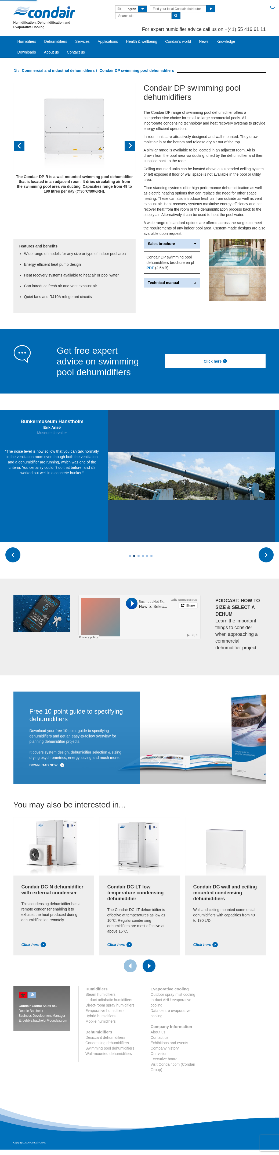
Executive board (164, 1061)
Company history (165, 1050)
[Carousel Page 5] (147, 559)
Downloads (26, 52)
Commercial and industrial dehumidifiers (58, 70)
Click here (215, 361)
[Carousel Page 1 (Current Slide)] (130, 559)
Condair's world (178, 41)
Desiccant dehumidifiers (105, 1040)
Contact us (76, 52)
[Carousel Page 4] (143, 559)
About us (51, 52)
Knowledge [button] (225, 41)
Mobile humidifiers (100, 1024)
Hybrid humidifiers (100, 1018)
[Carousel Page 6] (151, 559)
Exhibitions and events (169, 1045)
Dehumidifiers (55, 41)
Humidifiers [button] (26, 41)
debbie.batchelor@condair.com (45, 1023)
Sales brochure (172, 244)
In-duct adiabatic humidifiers (108, 1002)
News (203, 41)
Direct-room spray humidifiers (110, 1007)
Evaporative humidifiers (105, 1013)
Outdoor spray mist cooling (173, 997)
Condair (44, 12)
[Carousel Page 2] (134, 559)
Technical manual (172, 283)
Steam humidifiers (100, 997)
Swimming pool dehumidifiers (109, 1050)
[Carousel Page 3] (138, 559)
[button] (22, 146)
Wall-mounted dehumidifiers (108, 1056)
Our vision (159, 1056)
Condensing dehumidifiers (107, 1045)
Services (82, 41)
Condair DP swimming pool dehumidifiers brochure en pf (170, 260)
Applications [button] (108, 41)
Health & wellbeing (141, 41)
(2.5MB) (158, 268)
